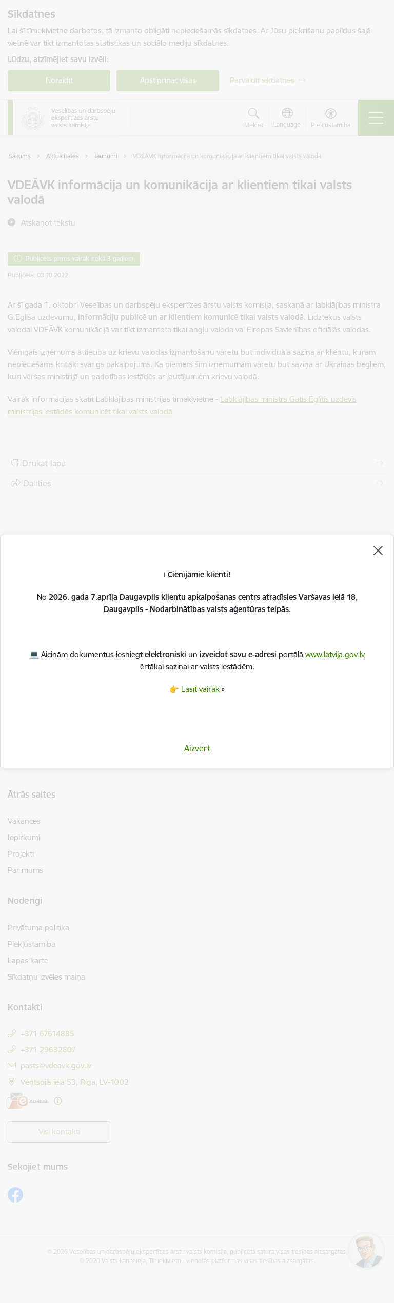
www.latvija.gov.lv (335, 654)
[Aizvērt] (378, 550)
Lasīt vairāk (201, 689)
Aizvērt (197, 748)
